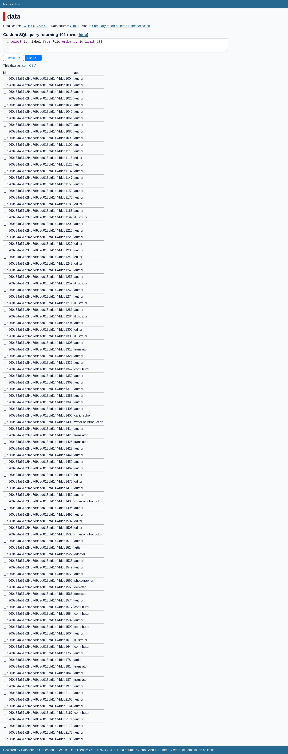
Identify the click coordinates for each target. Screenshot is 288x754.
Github (74, 26)
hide (83, 34)
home (7, 4)
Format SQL (13, 57)
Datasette (28, 750)
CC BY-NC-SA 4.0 (35, 26)
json (24, 65)
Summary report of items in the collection (121, 26)
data (17, 4)
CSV (32, 65)
